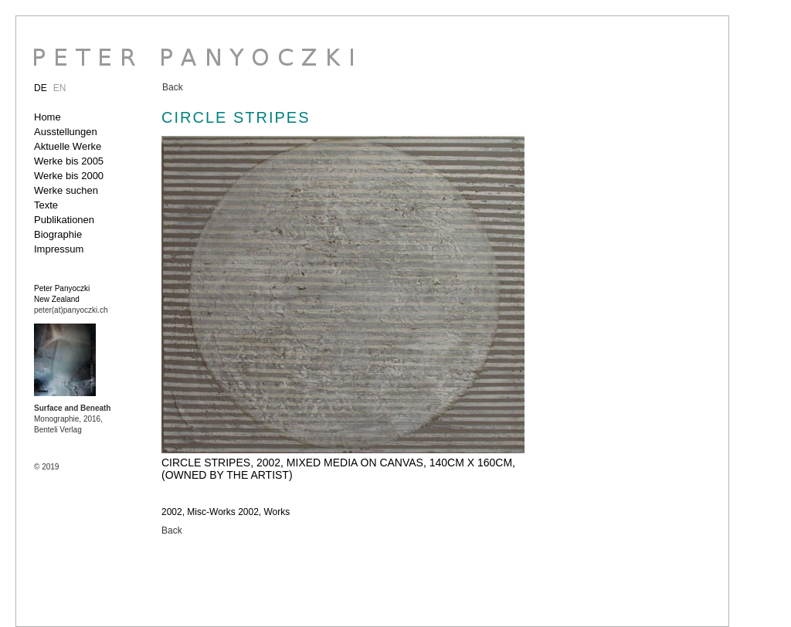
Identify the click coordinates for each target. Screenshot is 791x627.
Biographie (58, 234)
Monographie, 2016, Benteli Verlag (72, 419)
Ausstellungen (65, 131)
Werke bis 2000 (69, 175)
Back (172, 87)
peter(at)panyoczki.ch (71, 310)
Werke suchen (66, 190)
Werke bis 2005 (69, 161)
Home (47, 117)
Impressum (58, 249)
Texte (46, 205)
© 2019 (46, 467)
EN (59, 88)
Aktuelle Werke (67, 146)
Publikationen (64, 219)
